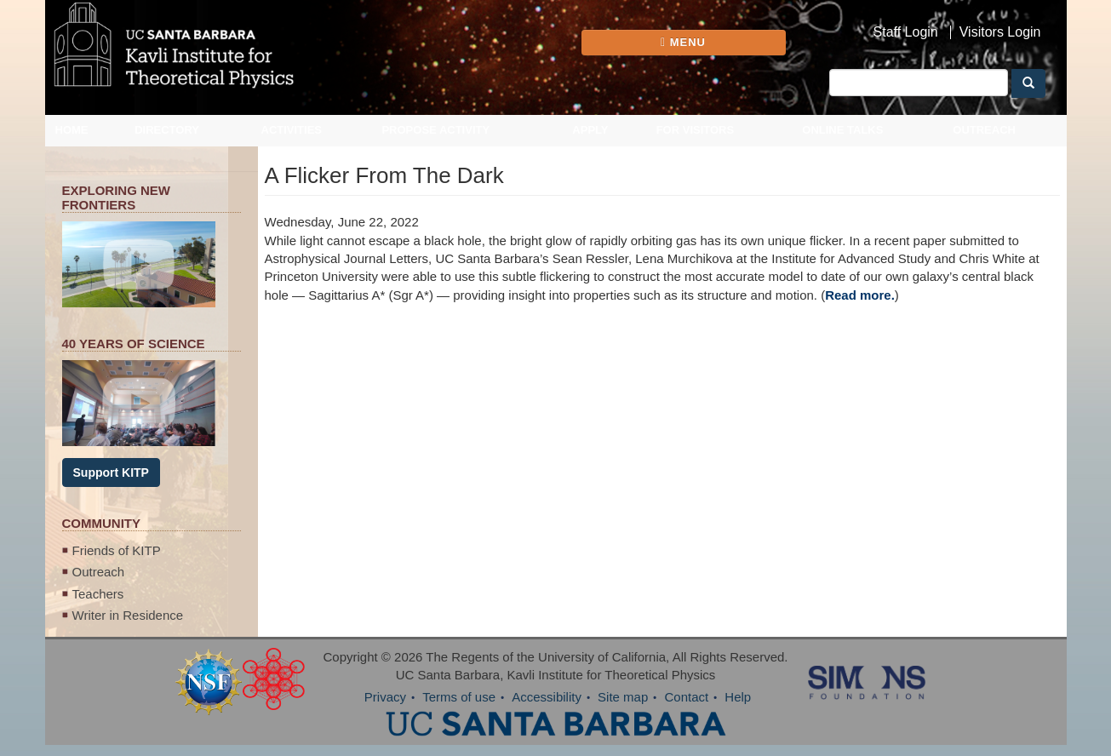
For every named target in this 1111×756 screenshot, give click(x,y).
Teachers (98, 594)
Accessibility (546, 697)
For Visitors (695, 129)
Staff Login (905, 32)
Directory (167, 129)
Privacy (385, 697)
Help (737, 697)
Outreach (984, 129)
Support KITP (111, 472)
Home (72, 129)
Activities (292, 129)
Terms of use (458, 697)
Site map (623, 697)
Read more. (860, 295)
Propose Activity (435, 129)
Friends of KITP (116, 550)
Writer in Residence (128, 615)
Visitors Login (1000, 32)
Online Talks (842, 129)
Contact (686, 697)
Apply (590, 129)
